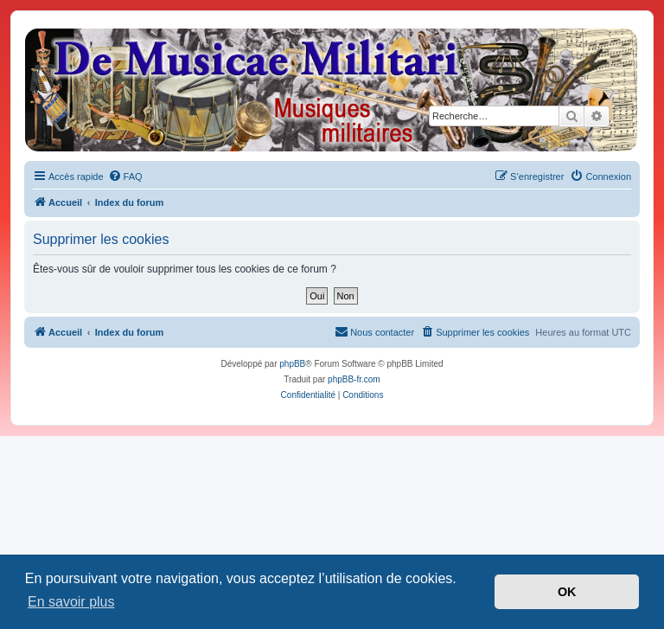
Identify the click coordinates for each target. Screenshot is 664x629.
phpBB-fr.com (354, 379)
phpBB (292, 364)
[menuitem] (125, 176)
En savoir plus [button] (71, 601)
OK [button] (567, 592)
